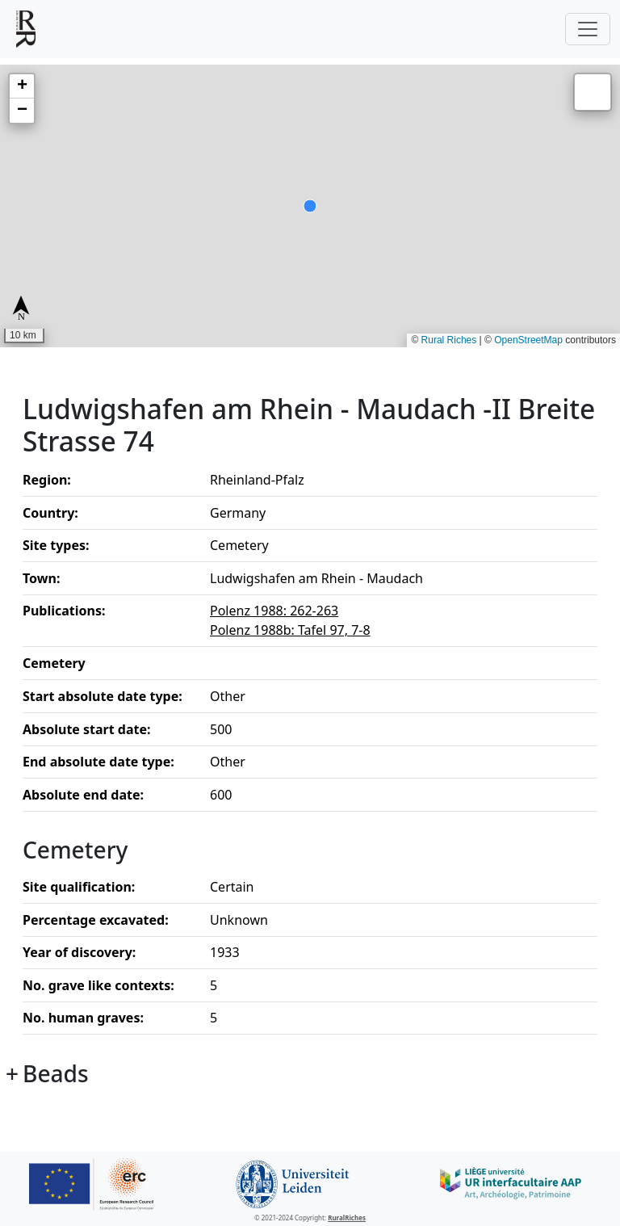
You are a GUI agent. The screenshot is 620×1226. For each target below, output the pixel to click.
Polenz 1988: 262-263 (274, 610)
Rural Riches (449, 340)
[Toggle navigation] (587, 29)
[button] (22, 86)
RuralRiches (347, 1217)
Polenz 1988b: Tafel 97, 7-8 (290, 630)
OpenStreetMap (528, 340)
